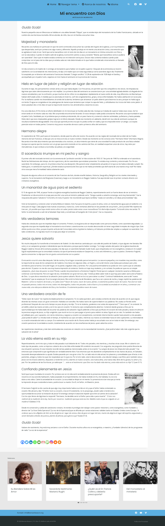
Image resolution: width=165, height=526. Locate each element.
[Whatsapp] (35, 442)
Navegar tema (70, 4)
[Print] (55, 442)
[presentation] (25, 472)
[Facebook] (135, 4)
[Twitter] (27, 442)
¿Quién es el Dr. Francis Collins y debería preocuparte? (99, 491)
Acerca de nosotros (95, 4)
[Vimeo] (145, 4)
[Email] (39, 442)
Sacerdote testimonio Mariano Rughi (60, 490)
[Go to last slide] (11, 481)
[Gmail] (43, 442)
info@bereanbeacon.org (33, 513)
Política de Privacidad (141, 521)
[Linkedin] (31, 442)
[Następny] (154, 481)
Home (53, 4)
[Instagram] (51, 442)
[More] (59, 442)
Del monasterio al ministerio (135, 490)
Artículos (76, 17)
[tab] (78, 502)
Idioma (114, 4)
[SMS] (47, 442)
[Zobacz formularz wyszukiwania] (128, 4)
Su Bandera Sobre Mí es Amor (23, 490)
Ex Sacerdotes (86, 17)
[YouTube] (140, 4)
